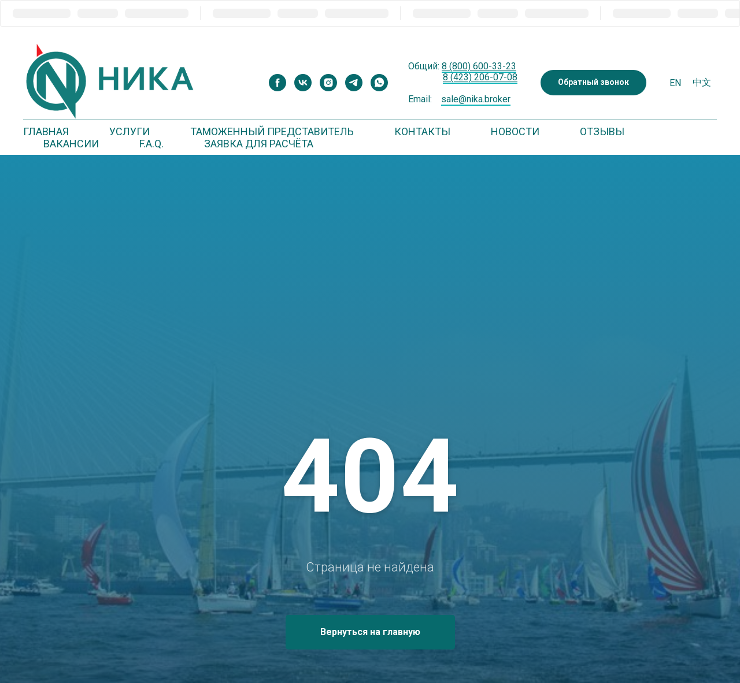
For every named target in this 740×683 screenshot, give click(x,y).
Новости (515, 131)
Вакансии (71, 144)
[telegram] (353, 82)
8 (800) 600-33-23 (479, 66)
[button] (593, 83)
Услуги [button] (129, 131)
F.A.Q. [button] (151, 144)
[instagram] (328, 82)
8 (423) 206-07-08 (480, 77)
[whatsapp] (379, 82)
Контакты (422, 131)
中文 (702, 82)
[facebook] (277, 82)
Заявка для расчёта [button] (258, 144)
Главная (46, 131)
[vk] (303, 82)
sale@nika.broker (475, 99)
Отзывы (602, 131)
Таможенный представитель (272, 131)
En (675, 82)
